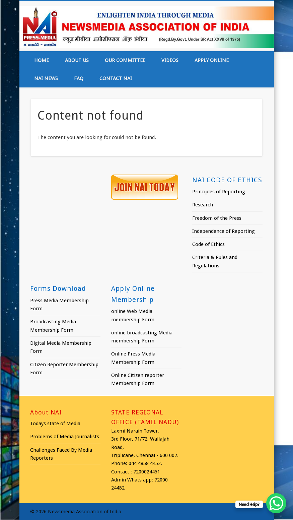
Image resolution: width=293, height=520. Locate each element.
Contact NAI (115, 78)
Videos (169, 60)
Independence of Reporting (223, 231)
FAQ (78, 78)
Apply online (212, 60)
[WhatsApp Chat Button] (276, 503)
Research (202, 205)
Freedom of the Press (216, 218)
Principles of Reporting (218, 192)
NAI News (46, 78)
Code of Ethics (208, 244)
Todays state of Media (55, 423)
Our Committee (125, 60)
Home (41, 60)
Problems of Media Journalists (64, 437)
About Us (77, 60)
